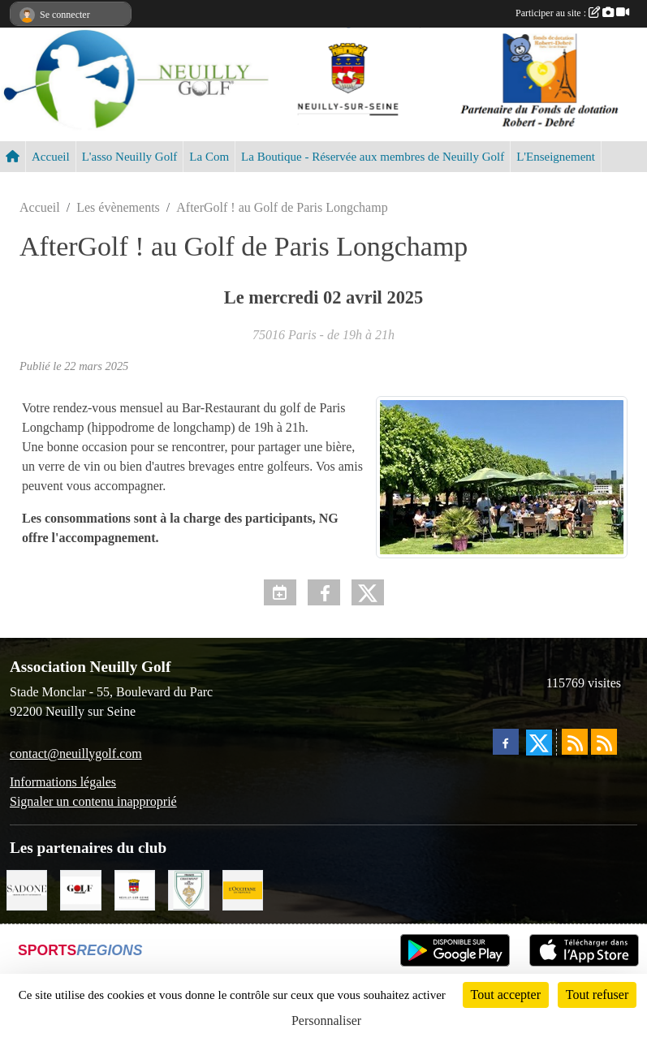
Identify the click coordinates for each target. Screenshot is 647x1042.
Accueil (51, 156)
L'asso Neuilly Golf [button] (130, 156)
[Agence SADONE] (26, 888)
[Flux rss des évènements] (604, 742)
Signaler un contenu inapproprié (93, 801)
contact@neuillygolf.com (76, 753)
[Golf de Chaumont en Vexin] (188, 888)
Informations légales (63, 782)
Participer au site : (572, 13)
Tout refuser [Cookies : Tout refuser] (597, 994)
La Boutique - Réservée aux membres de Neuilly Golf (372, 156)
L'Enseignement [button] (555, 156)
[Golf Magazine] (80, 888)
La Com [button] (209, 156)
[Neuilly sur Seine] (134, 888)
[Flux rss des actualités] (575, 742)
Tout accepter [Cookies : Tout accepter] (506, 994)
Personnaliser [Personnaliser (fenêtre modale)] (326, 1020)
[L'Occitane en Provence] (242, 888)
